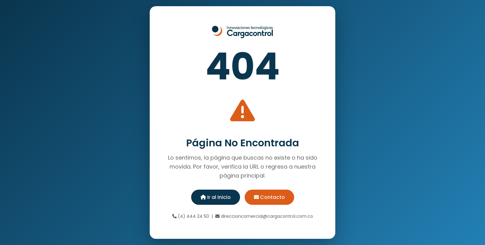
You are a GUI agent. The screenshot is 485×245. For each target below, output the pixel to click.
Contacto (269, 197)
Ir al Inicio (215, 197)
